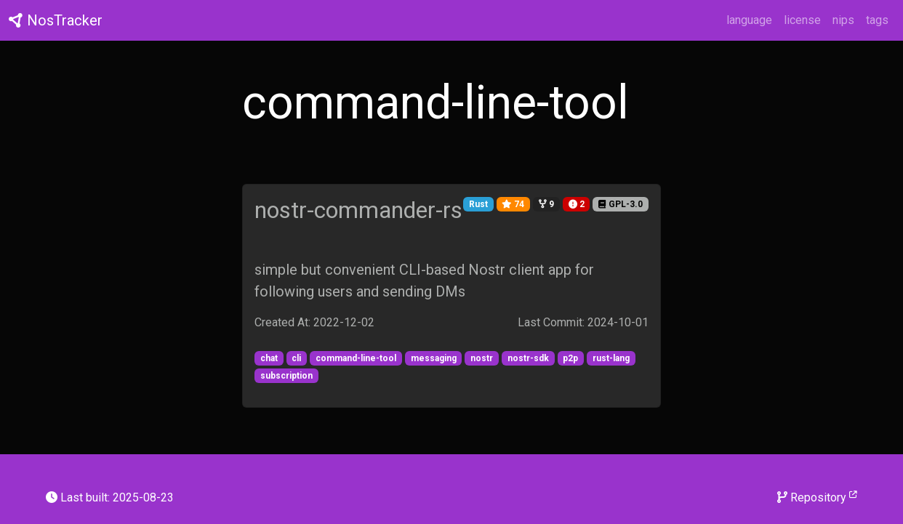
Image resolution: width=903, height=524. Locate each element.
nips (843, 20)
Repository (817, 496)
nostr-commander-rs (358, 210)
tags (877, 20)
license (802, 20)
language (749, 20)
